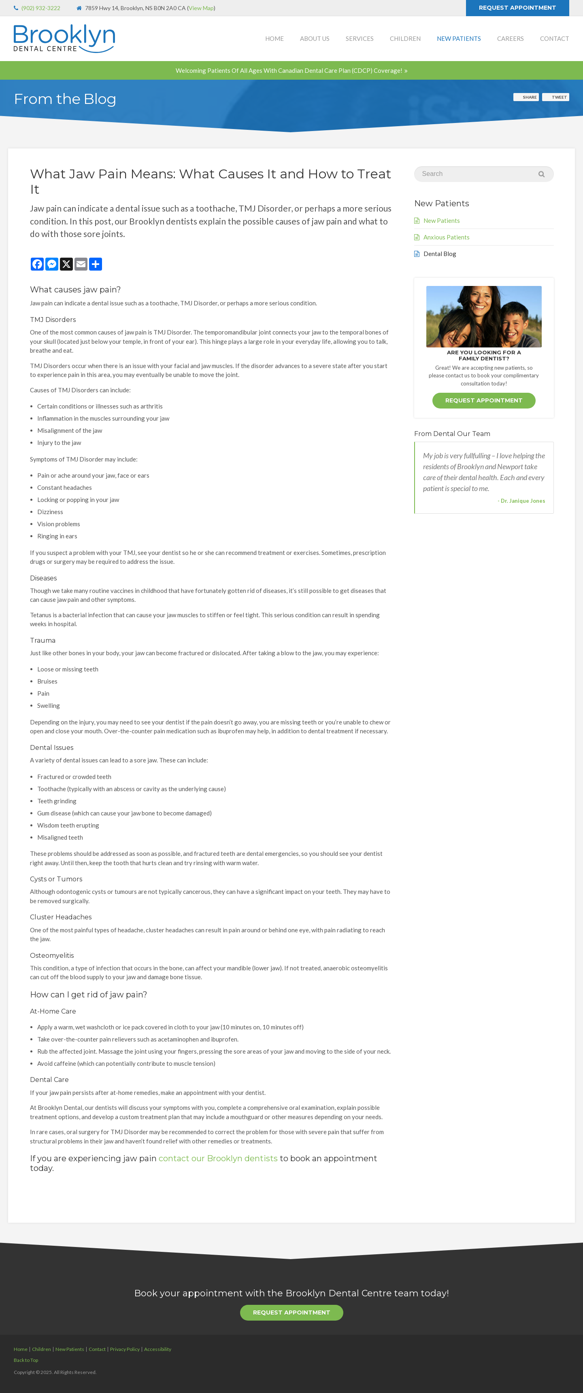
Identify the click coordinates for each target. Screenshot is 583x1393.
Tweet (559, 97)
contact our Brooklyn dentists (218, 1158)
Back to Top (26, 1360)
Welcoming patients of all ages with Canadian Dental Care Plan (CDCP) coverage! (289, 70)
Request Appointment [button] (517, 7)
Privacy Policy (125, 1349)
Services (360, 38)
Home (274, 38)
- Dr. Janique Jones (521, 501)
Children (405, 38)
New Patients (459, 38)
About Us (315, 38)
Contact (554, 38)
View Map (201, 7)
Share (530, 97)
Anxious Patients (446, 237)
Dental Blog (439, 253)
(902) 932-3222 (40, 7)
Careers (510, 38)
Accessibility (157, 1349)
